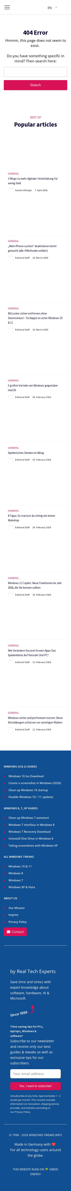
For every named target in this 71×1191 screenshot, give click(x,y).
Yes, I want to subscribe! (35, 1086)
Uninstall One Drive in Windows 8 (31, 838)
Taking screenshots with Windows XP (33, 845)
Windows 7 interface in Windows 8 (32, 825)
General (13, 173)
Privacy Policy (18, 922)
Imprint (13, 915)
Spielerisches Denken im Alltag (26, 453)
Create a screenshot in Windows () (35, 783)
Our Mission (17, 908)
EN (50, 8)
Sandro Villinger (23, 190)
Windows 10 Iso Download (26, 776)
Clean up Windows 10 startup (28, 790)
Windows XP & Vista (22, 887)
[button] (15, 931)
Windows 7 (16, 880)
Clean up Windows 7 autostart (29, 818)
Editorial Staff (22, 257)
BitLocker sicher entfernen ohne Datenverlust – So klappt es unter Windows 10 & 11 (35, 318)
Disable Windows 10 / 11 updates (31, 797)
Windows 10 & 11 (20, 866)
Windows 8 (16, 873)
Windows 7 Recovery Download (30, 831)
